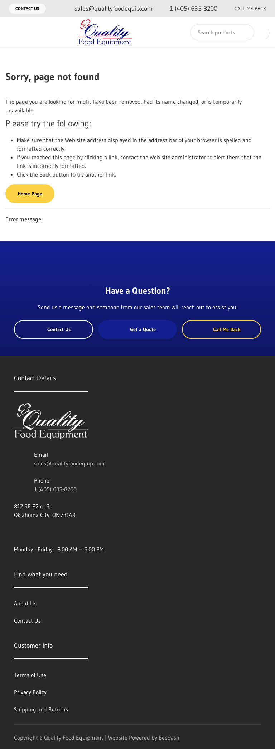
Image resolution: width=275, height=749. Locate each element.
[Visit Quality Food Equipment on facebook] (17, 532)
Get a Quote (137, 329)
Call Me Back (244, 8)
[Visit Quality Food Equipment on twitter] (32, 532)
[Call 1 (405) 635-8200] (187, 9)
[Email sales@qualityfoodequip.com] (108, 9)
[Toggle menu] (12, 32)
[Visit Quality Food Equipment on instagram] (47, 532)
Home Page (30, 193)
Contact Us (27, 8)
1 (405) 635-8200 (55, 489)
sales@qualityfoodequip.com (69, 463)
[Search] (222, 32)
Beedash (169, 737)
